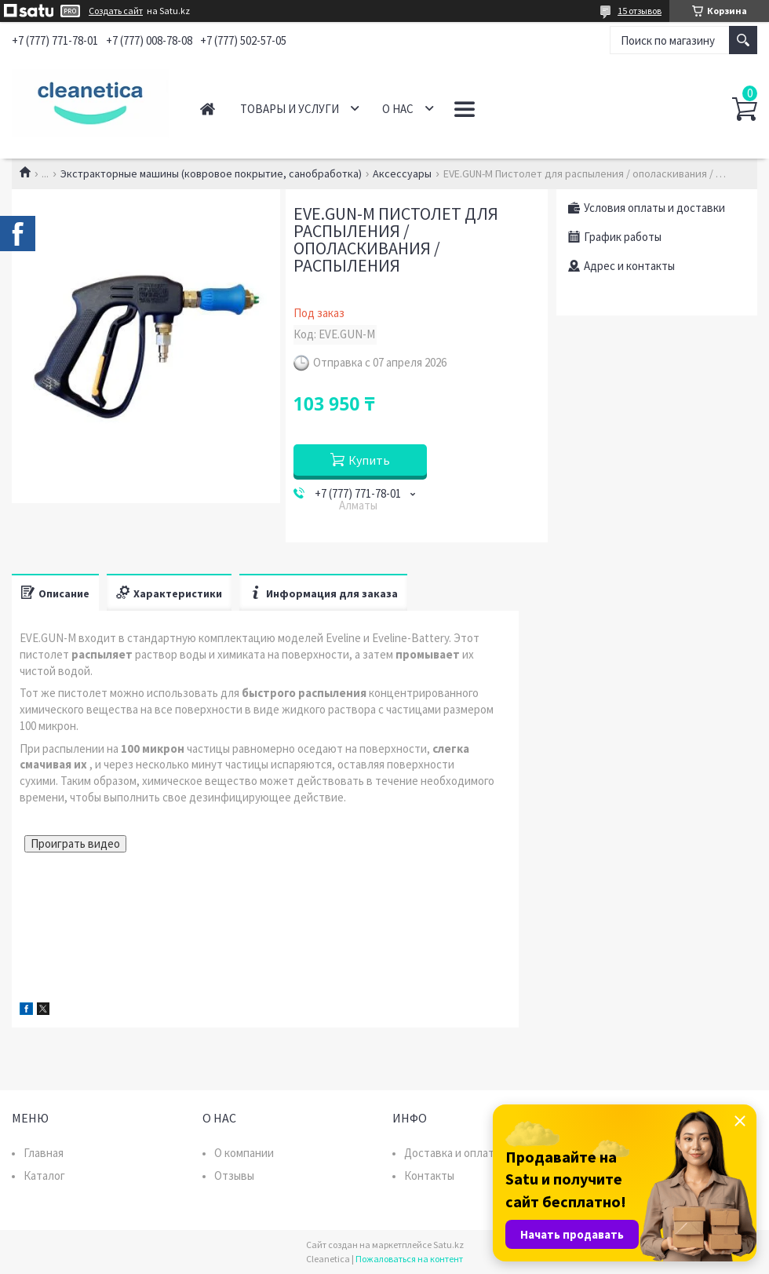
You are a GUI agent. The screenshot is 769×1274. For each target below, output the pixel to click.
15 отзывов (639, 10)
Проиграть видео (75, 843)
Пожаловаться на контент (409, 1259)
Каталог (44, 1175)
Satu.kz (448, 1244)
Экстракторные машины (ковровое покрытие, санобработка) (211, 173)
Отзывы (234, 1175)
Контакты (429, 1175)
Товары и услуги (289, 108)
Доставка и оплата (452, 1152)
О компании (244, 1152)
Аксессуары (402, 173)
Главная (207, 108)
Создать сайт (116, 10)
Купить (369, 460)
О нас (398, 108)
